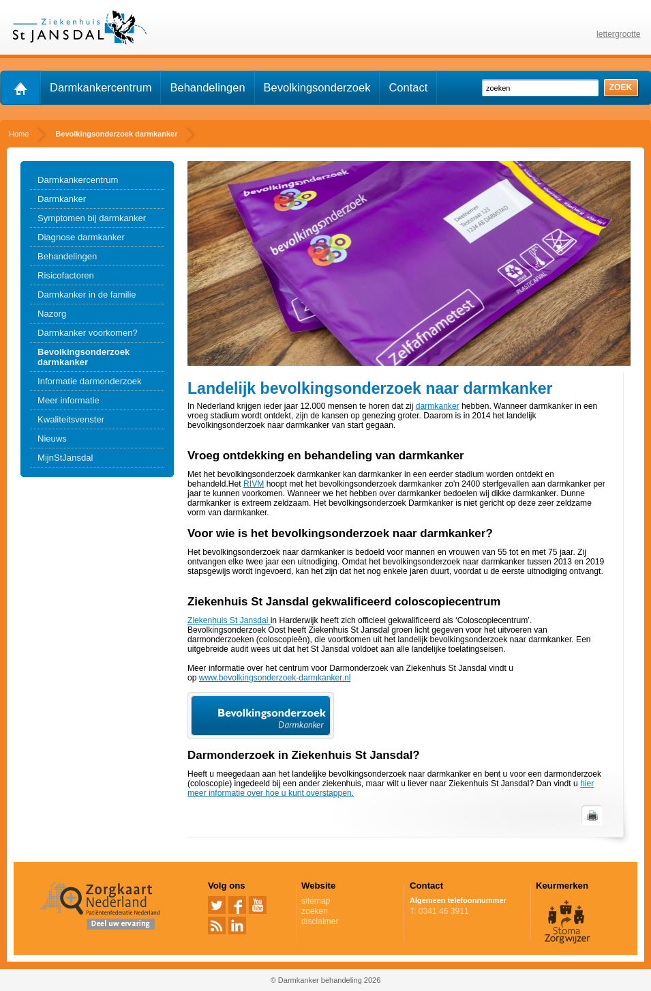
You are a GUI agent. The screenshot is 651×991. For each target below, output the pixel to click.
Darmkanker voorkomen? (87, 333)
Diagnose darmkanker (81, 237)
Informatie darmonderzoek (89, 381)
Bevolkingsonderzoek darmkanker (83, 357)
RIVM (253, 484)
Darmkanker (61, 199)
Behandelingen (207, 87)
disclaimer (319, 921)
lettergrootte (618, 34)
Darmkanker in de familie (86, 294)
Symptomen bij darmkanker (91, 218)
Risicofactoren (65, 275)
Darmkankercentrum (100, 87)
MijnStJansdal (65, 458)
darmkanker (437, 406)
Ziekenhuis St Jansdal (229, 620)
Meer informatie (68, 400)
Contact (408, 87)
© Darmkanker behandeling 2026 (326, 980)
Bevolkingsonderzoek (317, 87)
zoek (621, 87)
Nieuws (52, 438)
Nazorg (51, 313)
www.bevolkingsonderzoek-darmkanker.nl (275, 678)
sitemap (315, 901)
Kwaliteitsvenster (70, 419)
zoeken (314, 911)
